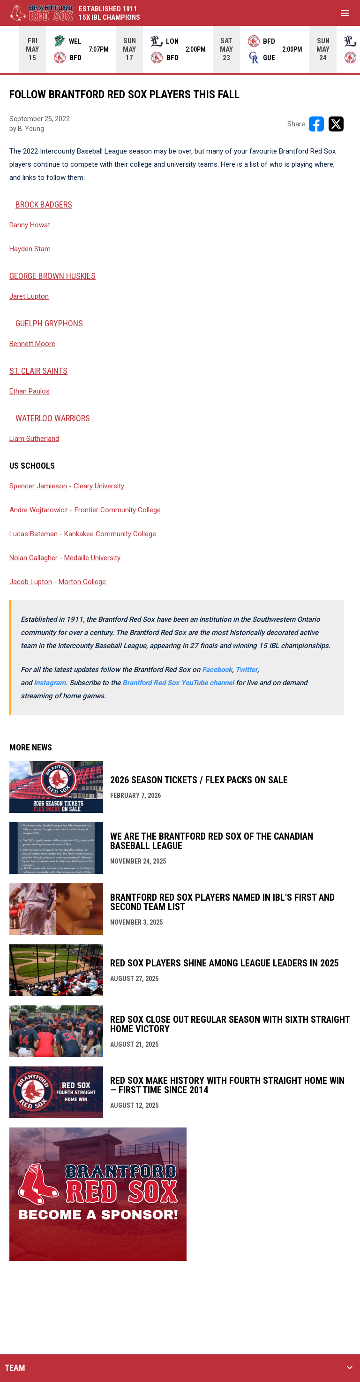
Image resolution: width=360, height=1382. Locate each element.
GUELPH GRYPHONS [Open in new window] (49, 323)
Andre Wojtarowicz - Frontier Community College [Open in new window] (85, 510)
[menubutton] (345, 13)
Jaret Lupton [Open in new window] (29, 296)
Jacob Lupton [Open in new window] (30, 582)
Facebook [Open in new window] (217, 669)
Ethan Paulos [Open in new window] (29, 391)
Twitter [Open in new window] (246, 669)
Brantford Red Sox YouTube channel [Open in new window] (179, 683)
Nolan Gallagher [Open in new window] (33, 558)
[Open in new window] (51, 683)
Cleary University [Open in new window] (99, 486)
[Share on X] (336, 123)
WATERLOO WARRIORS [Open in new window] (52, 418)
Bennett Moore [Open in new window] (32, 344)
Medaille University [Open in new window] (92, 558)
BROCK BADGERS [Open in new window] (43, 204)
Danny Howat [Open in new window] (29, 225)
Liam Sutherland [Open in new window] (34, 438)
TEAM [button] (15, 1368)
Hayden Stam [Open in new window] (30, 249)
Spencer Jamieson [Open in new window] (38, 486)
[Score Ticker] (180, 49)
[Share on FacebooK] (316, 123)
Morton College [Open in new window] (82, 582)
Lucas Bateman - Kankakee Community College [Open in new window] (82, 534)
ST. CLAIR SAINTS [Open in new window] (38, 371)
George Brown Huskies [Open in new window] (52, 276)
